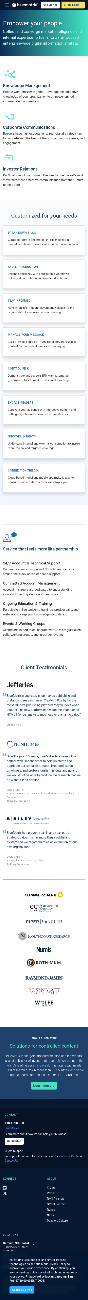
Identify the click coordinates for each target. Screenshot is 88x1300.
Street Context (56, 1204)
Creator (52, 1187)
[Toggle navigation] (6, 5)
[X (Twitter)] (5, 1193)
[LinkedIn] (5, 1188)
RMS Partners (55, 1198)
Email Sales (12, 1128)
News (50, 1215)
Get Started (50, 4)
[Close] (21, 1290)
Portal (51, 1193)
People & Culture (57, 1220)
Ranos (51, 1209)
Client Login (72, 4)
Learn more (44, 1086)
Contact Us (11, 1160)
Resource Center (69, 1156)
